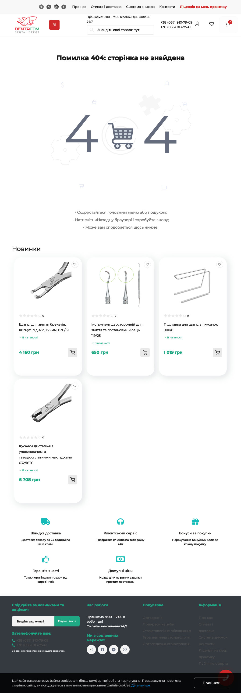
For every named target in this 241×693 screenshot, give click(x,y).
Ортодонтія (152, 618)
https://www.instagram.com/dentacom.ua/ (91, 649)
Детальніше (140, 685)
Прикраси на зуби (158, 624)
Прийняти (211, 683)
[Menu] (54, 25)
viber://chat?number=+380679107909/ (125, 649)
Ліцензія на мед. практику (203, 7)
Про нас (79, 7)
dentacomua (114, 649)
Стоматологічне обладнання (167, 631)
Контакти (167, 7)
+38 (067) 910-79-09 (176, 22)
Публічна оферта (213, 663)
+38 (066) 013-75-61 (175, 27)
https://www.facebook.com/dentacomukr (102, 649)
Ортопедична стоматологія (166, 644)
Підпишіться (67, 621)
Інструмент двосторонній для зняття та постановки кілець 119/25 (116, 330)
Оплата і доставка (106, 7)
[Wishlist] (74, 264)
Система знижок (140, 7)
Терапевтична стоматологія (166, 637)
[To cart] (72, 352)
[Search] (92, 30)
